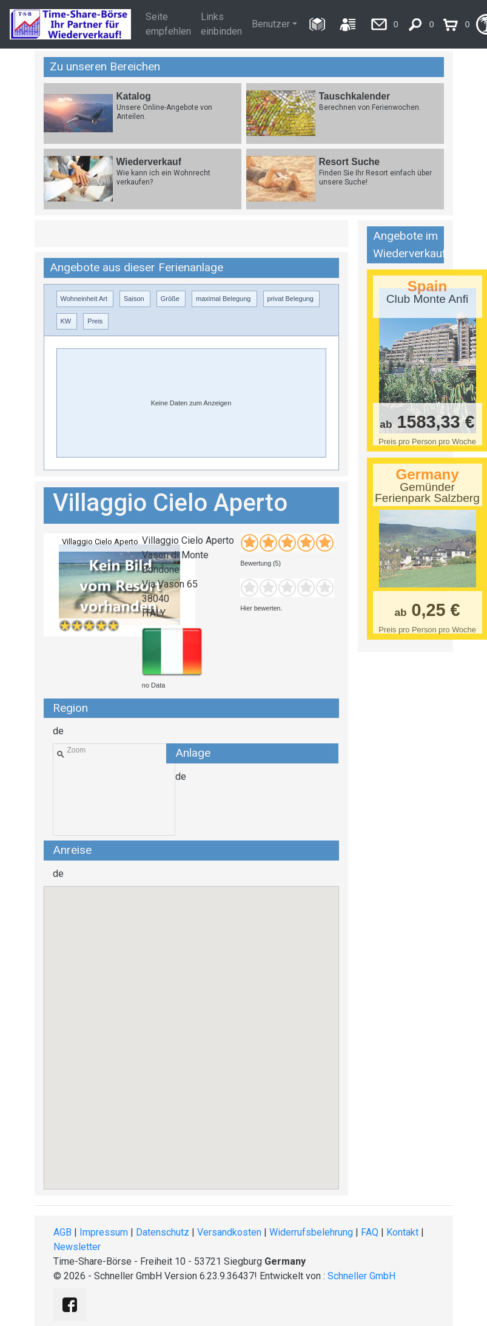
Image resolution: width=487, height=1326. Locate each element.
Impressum (103, 1232)
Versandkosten (229, 1232)
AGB (62, 1232)
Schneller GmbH (361, 1276)
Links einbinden (221, 24)
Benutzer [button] (271, 24)
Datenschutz (162, 1232)
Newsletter (77, 1247)
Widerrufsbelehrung (311, 1232)
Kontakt (402, 1232)
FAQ (369, 1232)
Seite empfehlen (168, 24)
